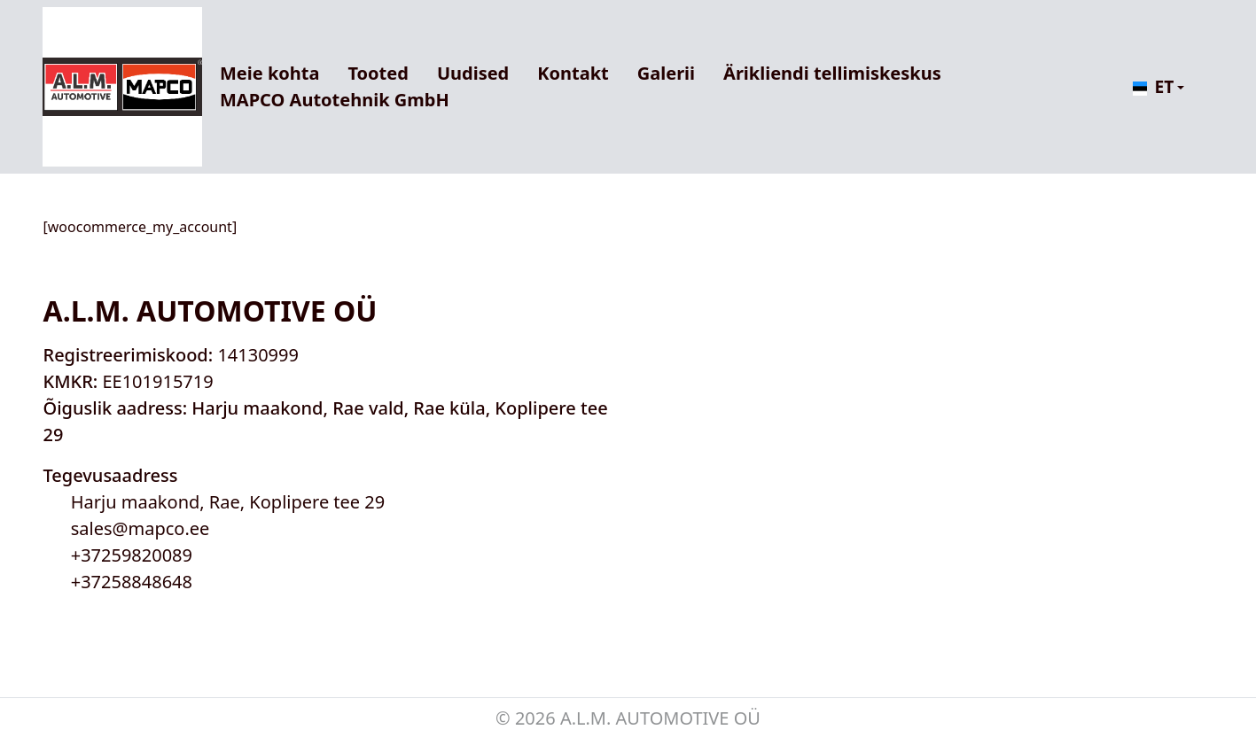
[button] (1155, 87)
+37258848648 (131, 582)
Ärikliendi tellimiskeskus (832, 73)
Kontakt (573, 73)
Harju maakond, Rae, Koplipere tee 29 (228, 502)
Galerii (666, 73)
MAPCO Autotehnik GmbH (334, 100)
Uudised (473, 73)
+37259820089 (131, 555)
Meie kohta (269, 73)
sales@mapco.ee (140, 528)
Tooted (377, 73)
